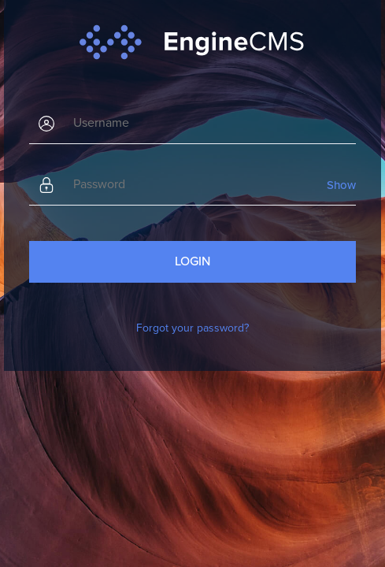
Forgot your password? (192, 328)
